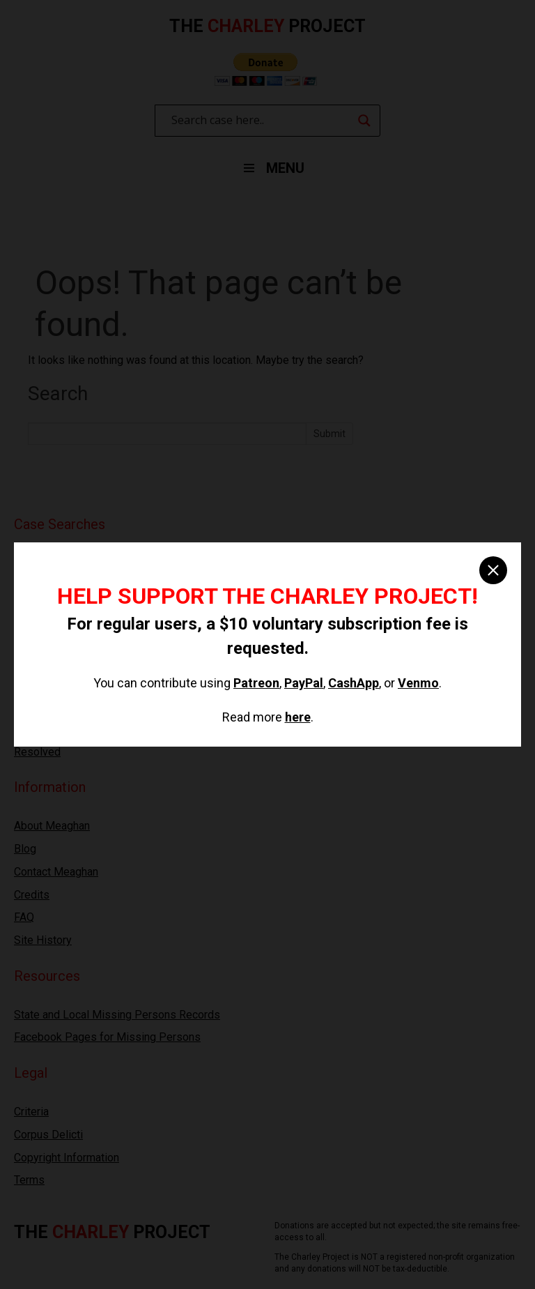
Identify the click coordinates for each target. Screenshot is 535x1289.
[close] (493, 570)
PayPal (303, 683)
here (298, 717)
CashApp (353, 683)
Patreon (256, 683)
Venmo (418, 683)
